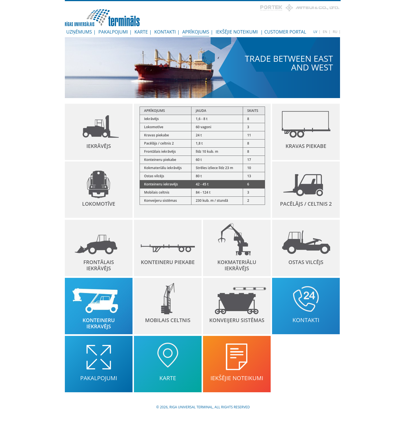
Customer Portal (285, 32)
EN (325, 31)
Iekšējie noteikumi (237, 32)
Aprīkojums (195, 32)
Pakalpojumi (113, 32)
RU (335, 31)
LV (315, 31)
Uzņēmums (79, 32)
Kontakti (165, 32)
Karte (141, 32)
